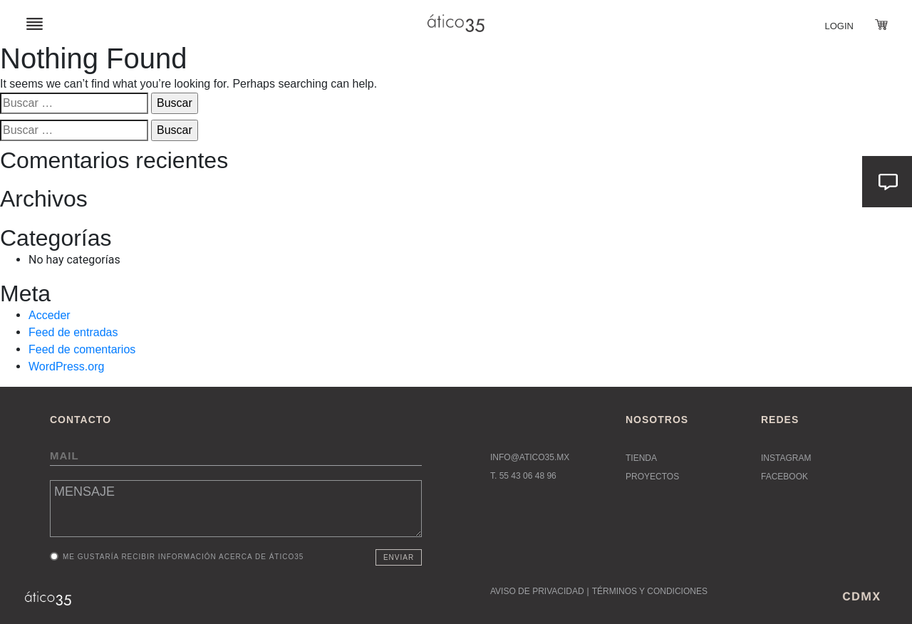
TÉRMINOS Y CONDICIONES (650, 591)
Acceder (49, 315)
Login (839, 26)
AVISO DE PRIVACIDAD (537, 591)
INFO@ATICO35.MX (529, 457)
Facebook (784, 477)
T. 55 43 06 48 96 (523, 476)
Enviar (398, 557)
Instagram (786, 458)
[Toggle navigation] (34, 23)
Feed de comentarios (81, 349)
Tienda (641, 458)
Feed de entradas (73, 332)
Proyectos (652, 477)
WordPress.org (66, 366)
